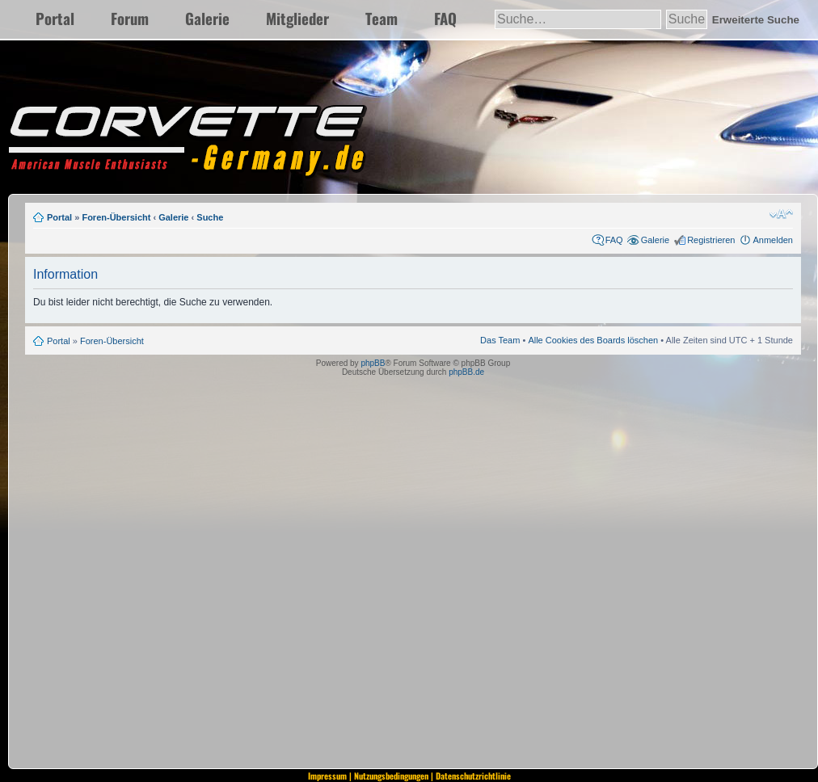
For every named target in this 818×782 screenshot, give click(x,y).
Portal (55, 18)
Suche (209, 217)
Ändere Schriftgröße (781, 214)
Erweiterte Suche (755, 20)
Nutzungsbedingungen (391, 775)
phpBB (373, 363)
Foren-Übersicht (116, 217)
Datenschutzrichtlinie (473, 775)
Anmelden (773, 240)
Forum (130, 18)
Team (381, 18)
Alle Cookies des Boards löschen (593, 340)
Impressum (327, 775)
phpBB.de (466, 372)
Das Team (500, 340)
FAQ (445, 18)
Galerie (207, 18)
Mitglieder (297, 18)
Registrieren (711, 240)
